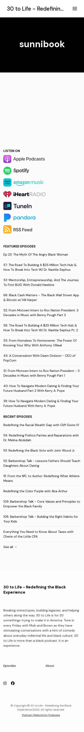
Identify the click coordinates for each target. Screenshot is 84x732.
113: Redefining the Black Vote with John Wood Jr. (39, 450)
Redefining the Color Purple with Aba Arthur (35, 491)
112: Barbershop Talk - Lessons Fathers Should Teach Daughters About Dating (41, 463)
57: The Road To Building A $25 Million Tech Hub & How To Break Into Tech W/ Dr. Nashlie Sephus (40, 267)
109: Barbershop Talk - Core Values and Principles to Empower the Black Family (41, 503)
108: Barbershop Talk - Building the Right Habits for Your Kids (40, 519)
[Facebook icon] (13, 683)
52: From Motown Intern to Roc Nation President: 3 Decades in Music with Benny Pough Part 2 (40, 312)
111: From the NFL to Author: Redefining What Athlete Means (41, 478)
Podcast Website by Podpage (41, 715)
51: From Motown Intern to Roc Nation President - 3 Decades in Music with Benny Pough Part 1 (41, 373)
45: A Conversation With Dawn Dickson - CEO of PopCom (39, 358)
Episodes (9, 666)
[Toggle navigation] (75, 9)
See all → (10, 547)
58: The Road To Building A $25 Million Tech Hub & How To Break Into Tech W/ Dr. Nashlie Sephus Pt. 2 (40, 327)
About (49, 666)
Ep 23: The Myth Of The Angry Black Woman (35, 254)
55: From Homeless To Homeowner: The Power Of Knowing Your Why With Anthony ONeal (40, 342)
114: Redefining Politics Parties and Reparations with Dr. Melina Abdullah (41, 437)
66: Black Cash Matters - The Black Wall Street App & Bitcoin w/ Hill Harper (41, 297)
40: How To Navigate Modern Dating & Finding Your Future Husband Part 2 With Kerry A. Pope (41, 388)
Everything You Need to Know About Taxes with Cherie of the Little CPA (38, 534)
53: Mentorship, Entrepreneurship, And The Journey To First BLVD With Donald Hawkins (41, 282)
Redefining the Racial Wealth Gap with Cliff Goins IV (41, 425)
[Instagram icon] (4, 683)
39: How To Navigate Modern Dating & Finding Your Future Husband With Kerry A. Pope (40, 403)
